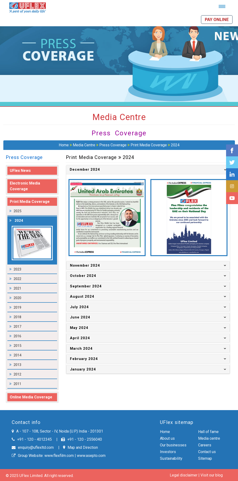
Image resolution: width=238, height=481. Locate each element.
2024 (175, 145)
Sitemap (205, 458)
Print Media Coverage (149, 145)
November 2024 (85, 265)
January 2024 (83, 369)
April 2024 (80, 338)
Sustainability (171, 458)
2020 (17, 298)
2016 (17, 336)
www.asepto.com (91, 455)
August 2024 (82, 296)
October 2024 (83, 276)
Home (64, 145)
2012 (17, 374)
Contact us (207, 451)
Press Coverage (113, 145)
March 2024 (81, 348)
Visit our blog (212, 475)
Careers (204, 445)
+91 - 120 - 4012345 (32, 439)
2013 (17, 365)
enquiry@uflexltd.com (33, 447)
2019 (17, 307)
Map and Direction (80, 447)
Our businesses (173, 445)
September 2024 (86, 286)
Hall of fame (208, 431)
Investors (168, 451)
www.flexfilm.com (59, 455)
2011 (17, 384)
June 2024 (80, 317)
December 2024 (85, 169)
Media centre (209, 438)
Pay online (217, 19)
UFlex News (20, 170)
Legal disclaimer (183, 475)
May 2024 (79, 328)
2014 (17, 355)
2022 (17, 279)
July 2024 (79, 307)
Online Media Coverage (31, 397)
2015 (17, 346)
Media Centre (84, 145)
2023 (17, 269)
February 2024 (84, 359)
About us (167, 438)
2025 (17, 211)
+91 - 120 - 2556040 (81, 439)
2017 (17, 326)
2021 (17, 288)
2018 (17, 317)
